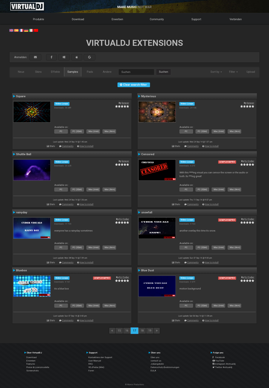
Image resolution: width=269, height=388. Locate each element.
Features (30, 364)
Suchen (163, 71)
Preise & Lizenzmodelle (37, 367)
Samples (72, 71)
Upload (251, 71)
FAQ (90, 364)
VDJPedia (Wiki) (96, 367)
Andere (107, 71)
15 (119, 330)
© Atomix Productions (134, 384)
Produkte (38, 19)
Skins (38, 71)
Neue (21, 71)
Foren (91, 370)
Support (196, 19)
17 (134, 330)
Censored (147, 154)
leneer (125, 103)
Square (21, 96)
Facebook (219, 357)
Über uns (155, 357)
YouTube (218, 360)
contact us (156, 360)
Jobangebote (157, 364)
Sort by (216, 71)
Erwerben (117, 19)
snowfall (146, 212)
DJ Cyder (249, 161)
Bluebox (21, 270)
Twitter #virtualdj (222, 367)
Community (157, 19)
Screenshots (32, 370)
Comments (67, 146)
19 (149, 330)
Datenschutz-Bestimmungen (165, 367)
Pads (90, 71)
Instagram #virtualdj (224, 364)
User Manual (94, 360)
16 (126, 330)
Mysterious (148, 96)
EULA (153, 370)
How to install (86, 146)
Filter (233, 71)
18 (142, 330)
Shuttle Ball (23, 154)
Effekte (55, 71)
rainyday (21, 212)
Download (78, 19)
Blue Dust (147, 270)
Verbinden (236, 19)
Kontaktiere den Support (100, 357)
